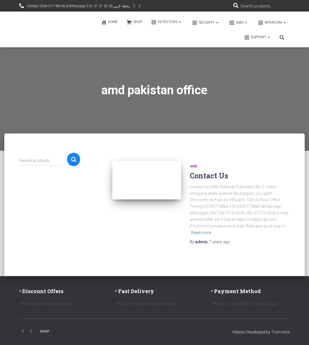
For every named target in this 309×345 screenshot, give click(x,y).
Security (204, 23)
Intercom (271, 23)
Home (109, 22)
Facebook (23, 331)
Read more (201, 232)
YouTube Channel (134, 6)
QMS (237, 23)
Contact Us (209, 175)
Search (73, 159)
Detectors (166, 22)
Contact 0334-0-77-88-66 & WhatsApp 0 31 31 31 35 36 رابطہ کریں (78, 6)
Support (257, 37)
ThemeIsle (280, 332)
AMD (194, 166)
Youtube (31, 331)
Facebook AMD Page (140, 6)
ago (219, 242)
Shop (134, 22)
